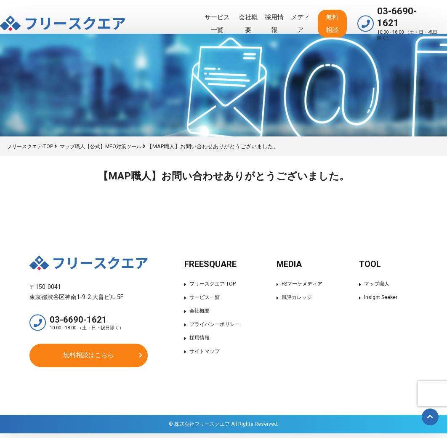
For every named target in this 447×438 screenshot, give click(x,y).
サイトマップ (203, 351)
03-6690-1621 (402, 15)
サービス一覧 (175, 15)
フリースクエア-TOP (212, 283)
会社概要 (213, 15)
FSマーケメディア (303, 283)
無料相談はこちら (88, 358)
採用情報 (244, 15)
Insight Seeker (382, 297)
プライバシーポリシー (214, 324)
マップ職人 (379, 283)
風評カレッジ (297, 297)
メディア (276, 15)
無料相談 (315, 15)
